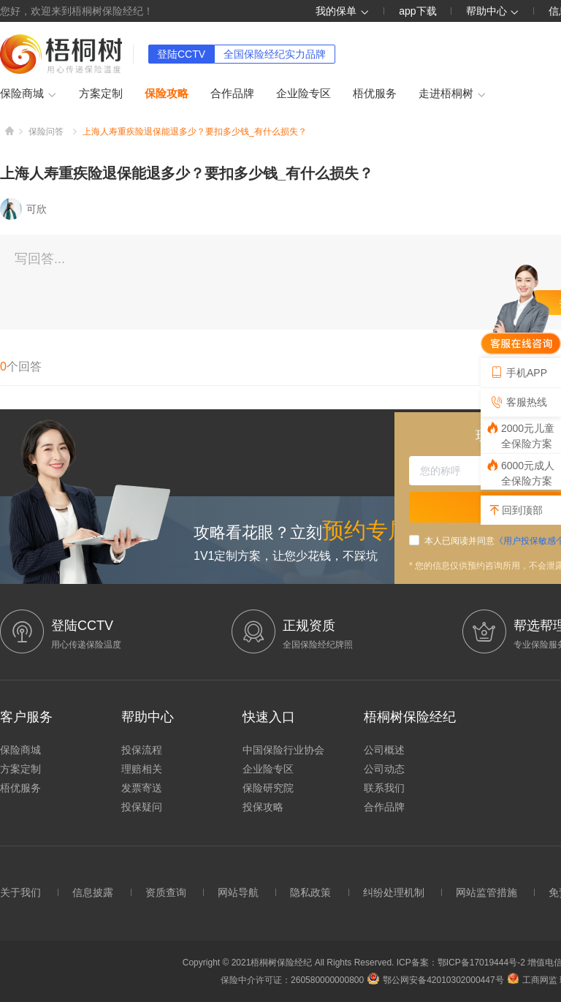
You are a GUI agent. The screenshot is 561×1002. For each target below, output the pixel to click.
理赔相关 (141, 769)
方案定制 (101, 93)
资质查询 (165, 892)
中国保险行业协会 (283, 750)
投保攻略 (263, 807)
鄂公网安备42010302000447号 (435, 980)
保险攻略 (166, 93)
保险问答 (46, 131)
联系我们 (384, 788)
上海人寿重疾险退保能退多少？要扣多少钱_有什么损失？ (195, 131)
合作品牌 (232, 93)
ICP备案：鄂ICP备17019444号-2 (462, 962)
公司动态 (384, 769)
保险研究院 (268, 788)
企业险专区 (303, 93)
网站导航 (238, 892)
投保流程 (141, 750)
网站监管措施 (486, 892)
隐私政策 (310, 892)
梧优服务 (375, 93)
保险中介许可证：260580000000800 (292, 980)
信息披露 (92, 892)
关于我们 (20, 892)
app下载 (417, 11)
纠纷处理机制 (393, 892)
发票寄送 (141, 788)
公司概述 (384, 750)
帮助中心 (493, 11)
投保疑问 (141, 807)
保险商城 (28, 94)
